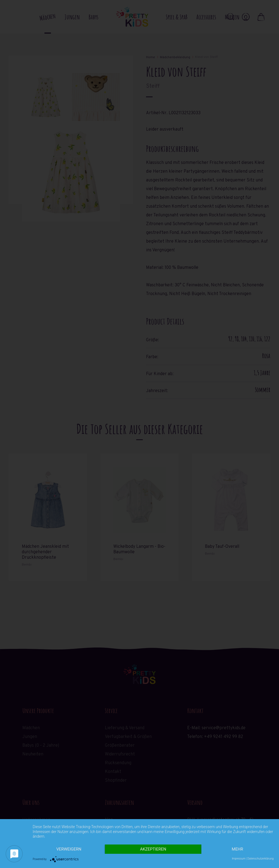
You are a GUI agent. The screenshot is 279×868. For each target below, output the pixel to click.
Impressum (238, 858)
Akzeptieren (153, 849)
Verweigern (68, 849)
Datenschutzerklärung (260, 858)
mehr (237, 849)
